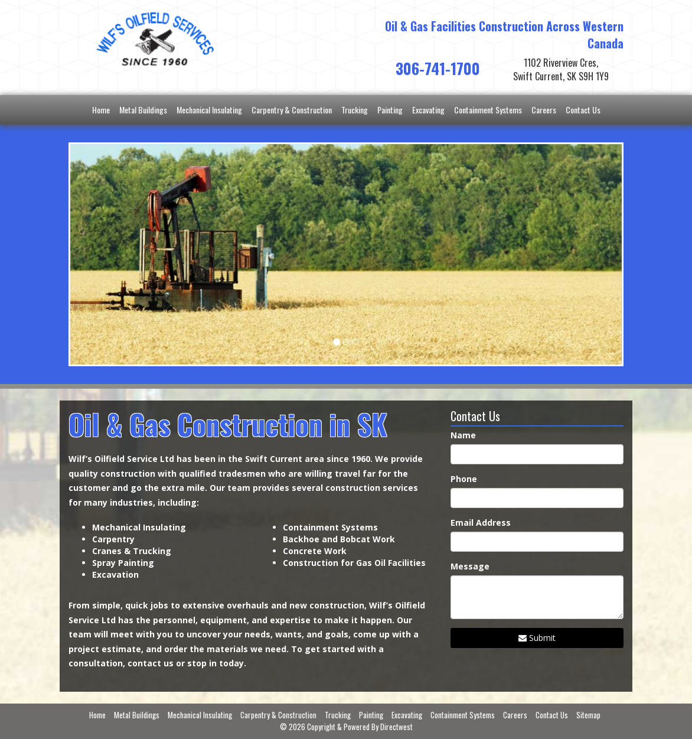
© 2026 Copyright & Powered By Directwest (346, 727)
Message (470, 566)
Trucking (354, 109)
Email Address (481, 522)
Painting (390, 109)
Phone (464, 478)
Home (101, 109)
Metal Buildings (143, 109)
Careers (543, 109)
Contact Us (583, 109)
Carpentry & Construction (292, 109)
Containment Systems (488, 109)
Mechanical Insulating (209, 109)
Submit (537, 637)
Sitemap (588, 715)
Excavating (428, 109)
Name (463, 435)
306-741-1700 (438, 68)
